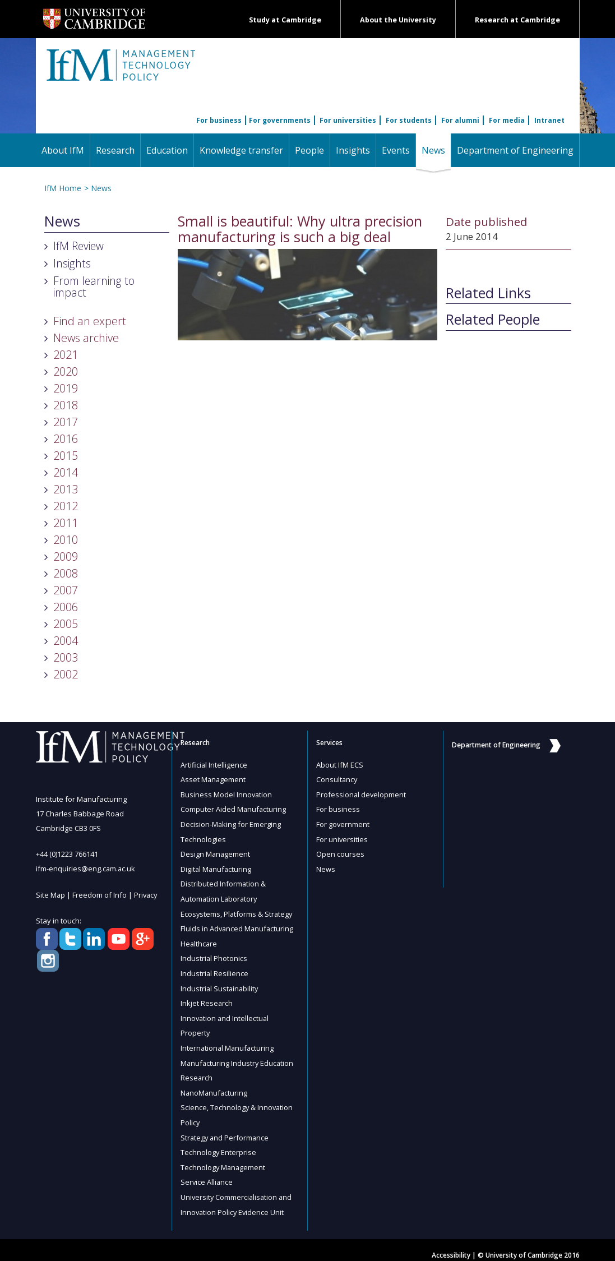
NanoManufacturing (215, 1085)
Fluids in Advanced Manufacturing (238, 925)
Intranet (549, 120)
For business (219, 120)
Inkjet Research (207, 998)
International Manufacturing (228, 1042)
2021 (65, 354)
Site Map (51, 894)
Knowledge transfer (241, 150)
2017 (65, 421)
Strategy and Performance (226, 1129)
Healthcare (199, 940)
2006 (65, 607)
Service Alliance (207, 1173)
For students (409, 120)
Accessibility (451, 1245)
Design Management (216, 852)
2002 (65, 674)
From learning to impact (94, 286)
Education (167, 150)
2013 (65, 489)
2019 (65, 388)
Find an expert (89, 321)
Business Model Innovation (227, 794)
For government (343, 823)
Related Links (488, 293)
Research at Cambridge (517, 20)
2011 (65, 522)
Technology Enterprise (219, 1144)
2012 (65, 506)
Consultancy (337, 779)
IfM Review (78, 245)
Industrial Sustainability (220, 983)
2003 (65, 657)
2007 (65, 590)
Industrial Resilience (215, 969)
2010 (65, 539)
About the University (398, 20)
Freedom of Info (100, 894)
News (436, 150)
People (309, 150)
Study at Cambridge (285, 20)
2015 (65, 455)
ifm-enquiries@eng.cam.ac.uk (86, 868)
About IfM (62, 150)
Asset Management (214, 779)
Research (115, 150)
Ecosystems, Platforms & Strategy (237, 911)
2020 (65, 371)
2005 (65, 623)
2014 (65, 472)
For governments (280, 120)
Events (396, 150)
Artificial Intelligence (214, 765)
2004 (65, 640)
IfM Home (62, 188)
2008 (65, 573)
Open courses (340, 852)
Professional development (361, 794)
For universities (348, 120)
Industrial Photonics (214, 954)
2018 (65, 405)
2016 (65, 438)
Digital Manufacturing (217, 867)
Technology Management (224, 1158)
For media (507, 120)
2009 (65, 556)
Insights (353, 150)
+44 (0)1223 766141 (67, 854)
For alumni (460, 120)
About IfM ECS (339, 765)
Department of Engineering (515, 150)
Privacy (147, 894)
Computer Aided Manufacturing (234, 808)
